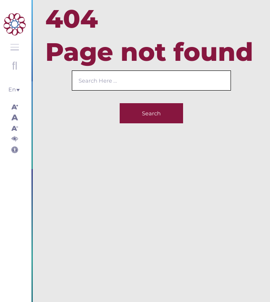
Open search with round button (14, 65)
